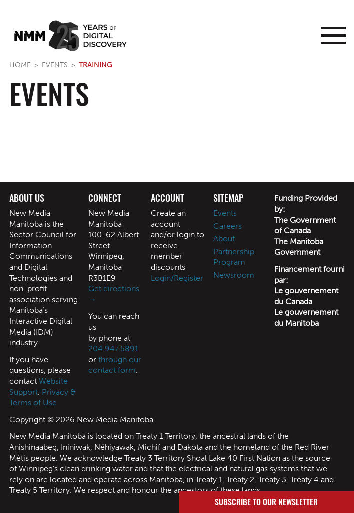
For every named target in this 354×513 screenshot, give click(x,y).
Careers (227, 226)
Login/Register (177, 278)
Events (55, 64)
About (224, 238)
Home (20, 64)
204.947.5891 (113, 348)
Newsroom (233, 275)
